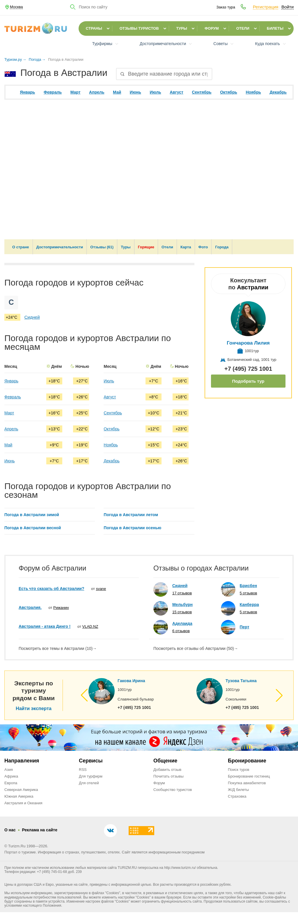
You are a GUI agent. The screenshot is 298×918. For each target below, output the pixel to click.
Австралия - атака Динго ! (44, 626)
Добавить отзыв (167, 769)
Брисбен (248, 585)
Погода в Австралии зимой (31, 515)
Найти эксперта (34, 708)
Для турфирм (90, 776)
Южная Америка (18, 796)
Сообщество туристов (172, 789)
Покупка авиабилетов (247, 783)
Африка (11, 776)
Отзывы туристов (139, 28)
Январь (27, 92)
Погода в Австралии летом (131, 515)
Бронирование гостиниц (249, 776)
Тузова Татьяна (241, 681)
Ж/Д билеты (238, 789)
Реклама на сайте (39, 830)
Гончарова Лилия (248, 343)
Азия (8, 769)
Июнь (135, 92)
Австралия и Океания (23, 803)
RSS (83, 769)
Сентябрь (201, 92)
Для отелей (89, 783)
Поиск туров (238, 769)
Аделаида (182, 623)
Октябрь (228, 92)
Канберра (249, 604)
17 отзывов (182, 593)
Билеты (275, 28)
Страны (94, 28)
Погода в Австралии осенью (132, 528)
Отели (242, 28)
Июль (155, 92)
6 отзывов (181, 631)
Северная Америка (21, 789)
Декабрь (278, 92)
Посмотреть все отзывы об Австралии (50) (195, 648)
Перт (244, 627)
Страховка (237, 796)
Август (176, 92)
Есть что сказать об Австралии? (51, 588)
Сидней (32, 317)
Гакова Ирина (131, 681)
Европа (10, 783)
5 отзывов (248, 593)
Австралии (252, 287)
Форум (212, 28)
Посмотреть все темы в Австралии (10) (58, 648)
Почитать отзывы (168, 776)
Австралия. (30, 607)
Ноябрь (253, 92)
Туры (181, 28)
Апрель (96, 92)
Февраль (53, 92)
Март (75, 92)
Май (117, 92)
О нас (10, 830)
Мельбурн (182, 604)
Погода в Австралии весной (32, 528)
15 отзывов (182, 612)
